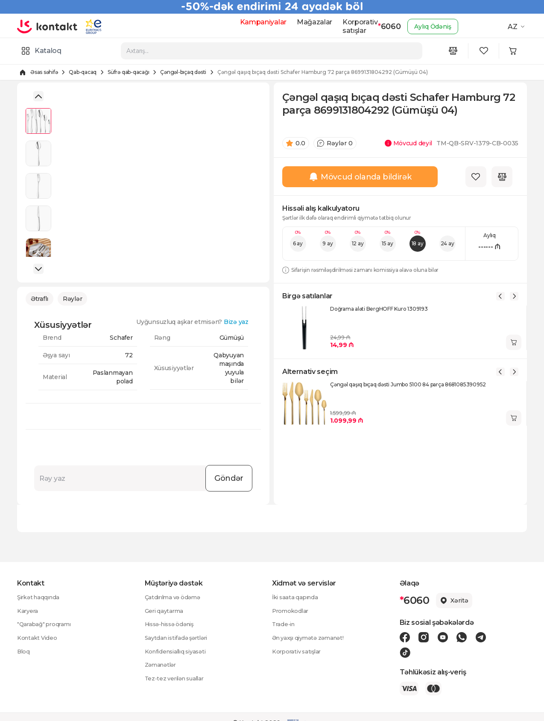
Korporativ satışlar (352, 26)
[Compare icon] (455, 50)
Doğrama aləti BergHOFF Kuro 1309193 (379, 312)
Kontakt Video (38, 638)
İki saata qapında (297, 597)
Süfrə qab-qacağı (128, 71)
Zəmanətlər (162, 665)
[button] (38, 96)
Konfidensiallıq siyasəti (179, 652)
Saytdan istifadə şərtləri (179, 638)
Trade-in (284, 624)
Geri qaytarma (165, 611)
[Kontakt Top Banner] (272, 7)
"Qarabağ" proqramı (46, 624)
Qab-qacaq (83, 71)
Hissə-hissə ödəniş (173, 624)
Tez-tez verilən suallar (178, 679)
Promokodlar (291, 611)
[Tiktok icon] (490, 637)
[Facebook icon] (405, 637)
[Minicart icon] (517, 50)
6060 (382, 26)
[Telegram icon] (473, 637)
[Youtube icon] (439, 637)
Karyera (28, 611)
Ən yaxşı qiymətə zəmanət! (312, 638)
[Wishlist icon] (486, 50)
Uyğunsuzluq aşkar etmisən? (196, 324)
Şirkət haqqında (40, 597)
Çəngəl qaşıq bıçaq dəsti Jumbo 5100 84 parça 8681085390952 (408, 387)
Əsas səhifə (44, 71)
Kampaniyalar (254, 22)
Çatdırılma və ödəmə (175, 597)
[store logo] (50, 26)
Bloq (24, 652)
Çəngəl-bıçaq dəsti (183, 71)
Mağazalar (306, 22)
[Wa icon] (456, 637)
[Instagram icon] (422, 637)
